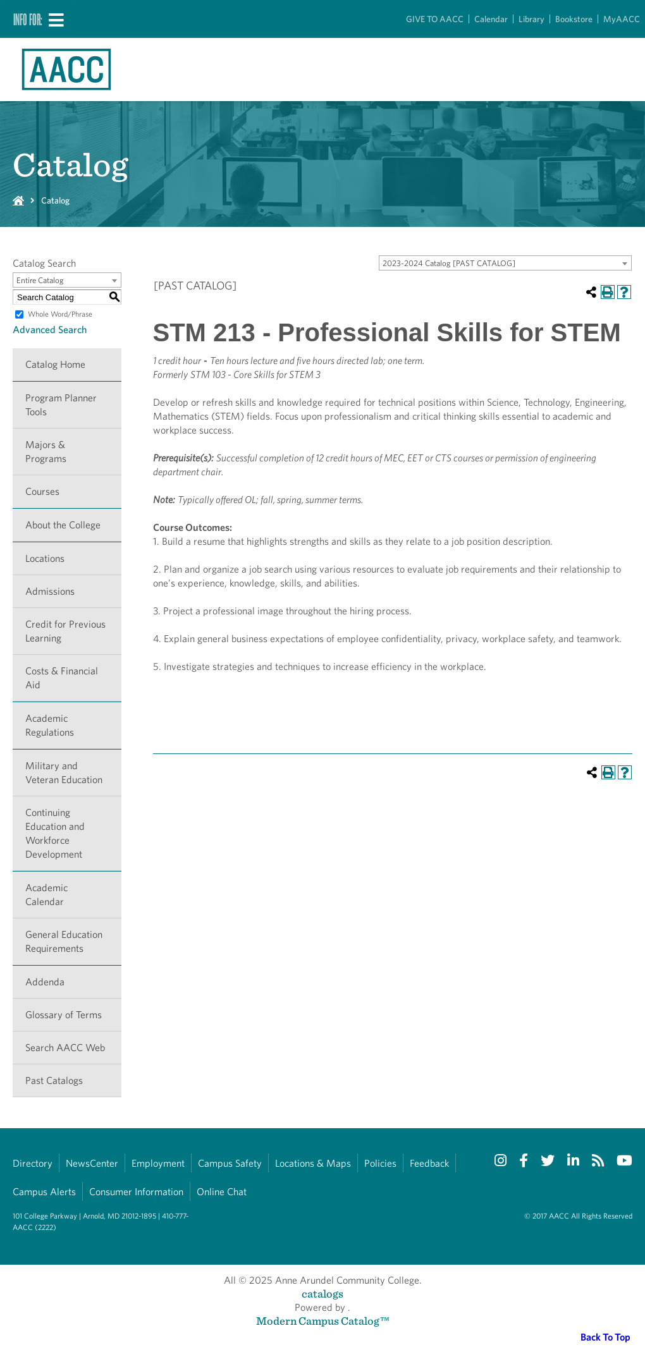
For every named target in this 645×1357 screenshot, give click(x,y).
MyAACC (621, 19)
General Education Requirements (63, 941)
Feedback (429, 1163)
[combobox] (505, 263)
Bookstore (574, 19)
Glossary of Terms (63, 1015)
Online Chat (222, 1192)
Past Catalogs (54, 1080)
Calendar (491, 19)
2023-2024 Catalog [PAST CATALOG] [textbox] (449, 263)
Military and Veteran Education (63, 773)
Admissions (50, 591)
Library (531, 19)
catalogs (322, 1293)
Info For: (27, 19)
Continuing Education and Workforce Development (55, 833)
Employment (158, 1163)
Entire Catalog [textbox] (40, 280)
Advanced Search (50, 330)
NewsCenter (92, 1163)
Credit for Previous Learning (65, 631)
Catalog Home (55, 364)
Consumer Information (136, 1192)
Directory (32, 1163)
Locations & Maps (313, 1163)
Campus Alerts (44, 1192)
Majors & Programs (45, 452)
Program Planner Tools (61, 405)
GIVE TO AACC (435, 19)
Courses (42, 491)
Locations (44, 558)
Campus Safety (230, 1163)
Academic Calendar (46, 895)
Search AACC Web (65, 1048)
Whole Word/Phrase (60, 314)
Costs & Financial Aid (61, 678)
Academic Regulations (49, 725)
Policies (380, 1163)
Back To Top (605, 1337)
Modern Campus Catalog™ (323, 1320)
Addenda (44, 982)
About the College (63, 525)
